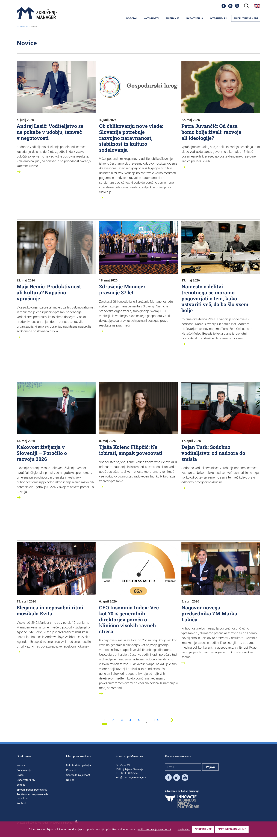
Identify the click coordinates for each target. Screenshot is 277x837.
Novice (70, 780)
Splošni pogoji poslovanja (32, 789)
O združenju (218, 18)
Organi (20, 775)
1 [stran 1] (105, 720)
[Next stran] (172, 724)
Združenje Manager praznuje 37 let (122, 289)
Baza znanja (194, 18)
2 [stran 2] (113, 720)
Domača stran (23, 26)
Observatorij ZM (26, 780)
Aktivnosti (151, 18)
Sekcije (21, 784)
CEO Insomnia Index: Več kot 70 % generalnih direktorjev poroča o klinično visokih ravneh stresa (129, 619)
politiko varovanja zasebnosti (154, 829)
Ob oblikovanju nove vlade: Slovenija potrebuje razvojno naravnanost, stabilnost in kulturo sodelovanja (131, 138)
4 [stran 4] (130, 720)
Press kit (71, 770)
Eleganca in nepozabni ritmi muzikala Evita (50, 610)
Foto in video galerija (78, 765)
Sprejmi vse (203, 829)
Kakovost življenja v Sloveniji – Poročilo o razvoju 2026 (42, 453)
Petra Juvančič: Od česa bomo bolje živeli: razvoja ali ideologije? (211, 132)
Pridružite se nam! (246, 18)
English (257, 6)
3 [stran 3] (122, 720)
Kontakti (21, 803)
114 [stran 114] (155, 720)
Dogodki (131, 18)
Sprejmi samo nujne (232, 829)
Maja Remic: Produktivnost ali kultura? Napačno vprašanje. (49, 292)
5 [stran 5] (139, 720)
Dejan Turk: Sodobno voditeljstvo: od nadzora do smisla (213, 453)
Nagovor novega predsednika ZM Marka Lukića (209, 613)
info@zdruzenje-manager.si (131, 777)
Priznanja (172, 18)
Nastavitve (184, 829)
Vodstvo (21, 765)
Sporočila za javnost (78, 775)
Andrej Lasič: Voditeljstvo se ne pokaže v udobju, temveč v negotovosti (50, 132)
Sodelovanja (24, 770)
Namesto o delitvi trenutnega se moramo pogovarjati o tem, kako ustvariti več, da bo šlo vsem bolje (214, 298)
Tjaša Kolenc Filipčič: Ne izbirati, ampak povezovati (130, 450)
